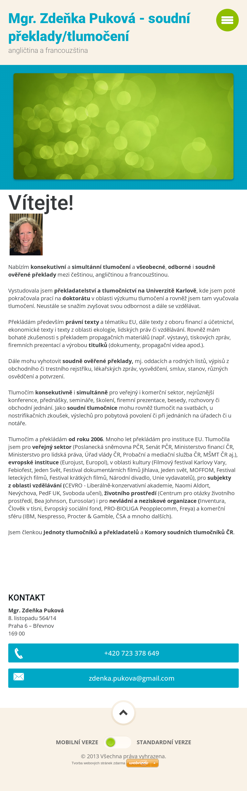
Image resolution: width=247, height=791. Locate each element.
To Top (123, 712)
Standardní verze (164, 742)
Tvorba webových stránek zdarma (98, 763)
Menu (227, 20)
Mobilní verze (77, 742)
